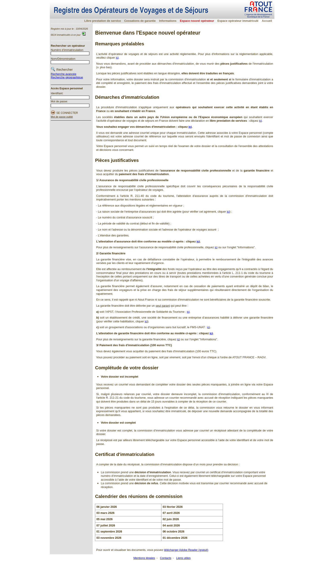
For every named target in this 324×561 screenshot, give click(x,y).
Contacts (165, 558)
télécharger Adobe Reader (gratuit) (186, 550)
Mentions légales (144, 558)
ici (117, 57)
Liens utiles (183, 558)
